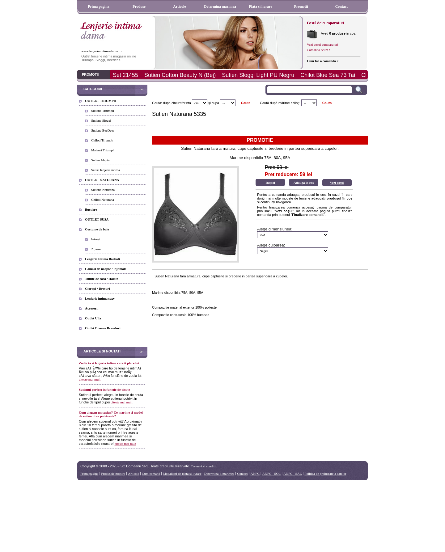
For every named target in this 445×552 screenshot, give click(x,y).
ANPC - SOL (271, 473)
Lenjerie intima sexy (100, 298)
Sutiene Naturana (103, 190)
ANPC (254, 473)
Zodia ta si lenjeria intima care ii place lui (109, 363)
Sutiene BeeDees (102, 130)
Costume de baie (97, 229)
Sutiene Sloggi (101, 120)
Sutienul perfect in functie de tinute (104, 389)
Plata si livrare (260, 6)
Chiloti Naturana (102, 199)
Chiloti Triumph (102, 140)
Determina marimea (220, 6)
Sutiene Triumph (102, 110)
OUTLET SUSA (97, 219)
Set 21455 (125, 75)
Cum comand (151, 473)
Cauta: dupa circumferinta (171, 103)
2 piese (96, 249)
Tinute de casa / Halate (101, 278)
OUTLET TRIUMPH (100, 101)
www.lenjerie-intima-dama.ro (101, 51)
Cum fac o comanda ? (322, 61)
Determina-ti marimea (219, 473)
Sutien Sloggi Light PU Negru (258, 75)
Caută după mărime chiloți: (280, 103)
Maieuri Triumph (102, 150)
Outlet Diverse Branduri (103, 328)
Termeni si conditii (204, 466)
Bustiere (91, 209)
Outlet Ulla (93, 318)
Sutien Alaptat (101, 160)
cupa (215, 103)
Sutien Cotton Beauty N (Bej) (180, 75)
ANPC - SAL (292, 473)
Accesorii (91, 308)
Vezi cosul (337, 182)
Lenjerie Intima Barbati (102, 259)
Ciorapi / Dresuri (97, 288)
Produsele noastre (113, 473)
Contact (341, 6)
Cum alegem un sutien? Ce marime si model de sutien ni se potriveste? (111, 414)
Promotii (301, 6)
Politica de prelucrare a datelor (325, 473)
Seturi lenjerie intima (105, 170)
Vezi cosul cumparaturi (322, 44)
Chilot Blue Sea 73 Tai (327, 75)
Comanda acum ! (318, 50)
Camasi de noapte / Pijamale (105, 269)
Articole (179, 6)
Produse (139, 6)
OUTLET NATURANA (102, 180)
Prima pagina (98, 6)
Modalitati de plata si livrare (182, 473)
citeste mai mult (89, 379)
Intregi (95, 239)
